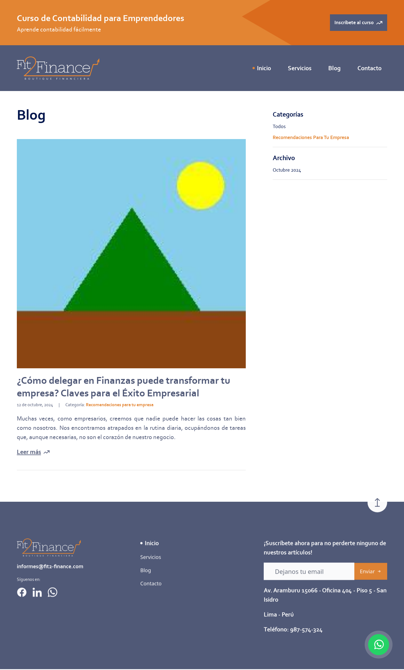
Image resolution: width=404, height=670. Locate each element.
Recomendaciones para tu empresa (311, 137)
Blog (334, 68)
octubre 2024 (287, 170)
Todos (279, 126)
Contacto (369, 68)
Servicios (150, 572)
